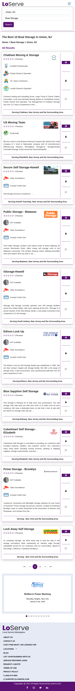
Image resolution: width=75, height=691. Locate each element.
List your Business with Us (16, 657)
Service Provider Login (15, 660)
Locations (8, 649)
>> (50, 567)
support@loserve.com (16, 679)
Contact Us (9, 641)
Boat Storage (18, 42)
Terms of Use (10, 668)
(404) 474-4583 (10, 675)
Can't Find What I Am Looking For (19, 645)
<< (24, 567)
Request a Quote (11, 664)
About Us (8, 637)
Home (5, 42)
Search (8, 24)
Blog (6, 653)
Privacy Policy (10, 672)
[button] (26, 616)
